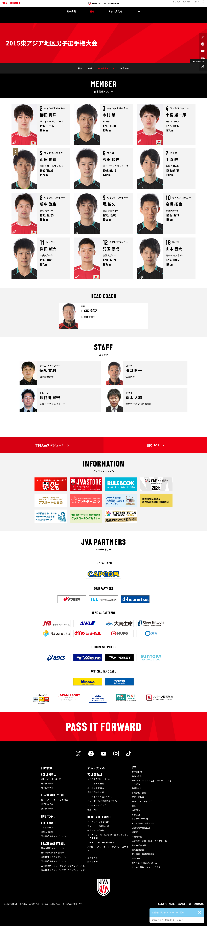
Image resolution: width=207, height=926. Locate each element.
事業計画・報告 (139, 792)
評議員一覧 (137, 836)
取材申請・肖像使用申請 (143, 854)
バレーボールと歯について (99, 796)
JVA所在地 (137, 788)
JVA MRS (185, 3)
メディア (174, 3)
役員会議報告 (138, 849)
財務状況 (136, 814)
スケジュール (47, 827)
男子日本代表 (47, 783)
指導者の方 (92, 857)
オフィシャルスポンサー (143, 823)
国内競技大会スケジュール (53, 836)
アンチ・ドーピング (96, 805)
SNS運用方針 (34, 904)
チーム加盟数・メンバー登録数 (146, 867)
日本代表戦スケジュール (52, 848)
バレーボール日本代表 (51, 779)
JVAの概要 (137, 776)
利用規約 (23, 904)
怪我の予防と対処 (95, 792)
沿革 (134, 805)
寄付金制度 (137, 771)
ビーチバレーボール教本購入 (100, 842)
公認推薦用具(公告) (141, 827)
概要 (80, 68)
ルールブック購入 (95, 787)
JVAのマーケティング (142, 801)
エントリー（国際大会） (98, 826)
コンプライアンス (140, 819)
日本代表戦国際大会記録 (52, 852)
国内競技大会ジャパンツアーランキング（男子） (64, 865)
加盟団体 (136, 810)
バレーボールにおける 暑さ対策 (102, 801)
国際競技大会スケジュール (53, 857)
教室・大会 (92, 809)
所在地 (81, 904)
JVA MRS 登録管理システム (144, 862)
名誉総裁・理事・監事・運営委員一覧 (149, 840)
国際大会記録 (47, 831)
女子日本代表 (47, 787)
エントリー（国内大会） (98, 821)
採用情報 (136, 858)
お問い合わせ (55, 904)
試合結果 (124, 68)
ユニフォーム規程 (95, 783)
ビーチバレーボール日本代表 (54, 799)
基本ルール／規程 (95, 830)
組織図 (135, 832)
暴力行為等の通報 (70, 904)
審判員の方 (92, 862)
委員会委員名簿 (139, 845)
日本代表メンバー (106, 68)
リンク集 (44, 904)
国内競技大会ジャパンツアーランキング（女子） (64, 870)
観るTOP (47, 816)
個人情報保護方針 (10, 904)
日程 (90, 68)
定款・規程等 (138, 797)
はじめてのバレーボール (98, 779)
